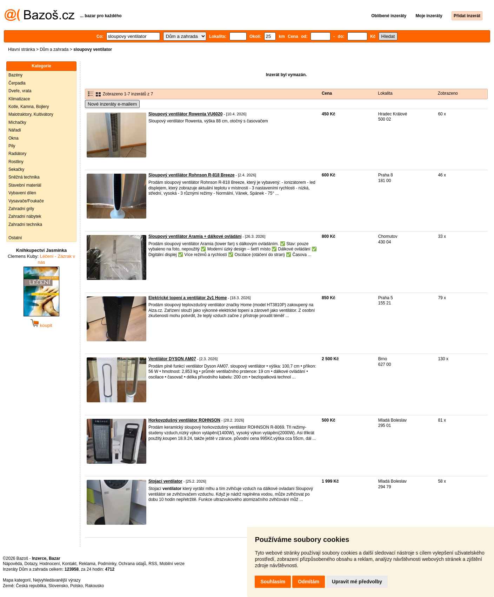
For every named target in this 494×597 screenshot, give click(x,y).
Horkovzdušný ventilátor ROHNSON (184, 420)
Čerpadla (17, 83)
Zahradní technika (25, 224)
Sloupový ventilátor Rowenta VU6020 (185, 114)
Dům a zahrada (54, 49)
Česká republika (31, 585)
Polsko (76, 585)
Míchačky (17, 122)
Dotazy (30, 563)
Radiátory (17, 153)
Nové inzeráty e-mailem (112, 104)
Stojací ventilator (165, 481)
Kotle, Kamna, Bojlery (28, 106)
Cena (327, 93)
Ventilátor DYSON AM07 (172, 358)
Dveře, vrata (19, 90)
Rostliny (16, 161)
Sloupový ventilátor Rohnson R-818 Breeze (191, 175)
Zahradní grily (21, 208)
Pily (11, 145)
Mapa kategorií (17, 580)
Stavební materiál (24, 185)
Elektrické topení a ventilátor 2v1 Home (187, 297)
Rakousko (94, 585)
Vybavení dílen (22, 192)
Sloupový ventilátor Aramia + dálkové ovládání (194, 236)
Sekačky (16, 169)
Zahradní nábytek (24, 216)
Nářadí (14, 130)
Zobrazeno (448, 93)
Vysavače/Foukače (26, 201)
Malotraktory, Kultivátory (30, 114)
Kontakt (69, 563)
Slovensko (58, 585)
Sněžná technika (24, 177)
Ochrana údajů (132, 563)
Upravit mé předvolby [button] (357, 581)
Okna (13, 138)
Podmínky (107, 563)
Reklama (87, 563)
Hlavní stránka (21, 49)
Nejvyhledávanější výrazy (56, 580)
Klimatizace (19, 98)
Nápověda (12, 563)
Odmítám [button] (308, 581)
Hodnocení (50, 563)
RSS (152, 563)
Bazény (15, 75)
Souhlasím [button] (272, 581)
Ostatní (15, 237)
